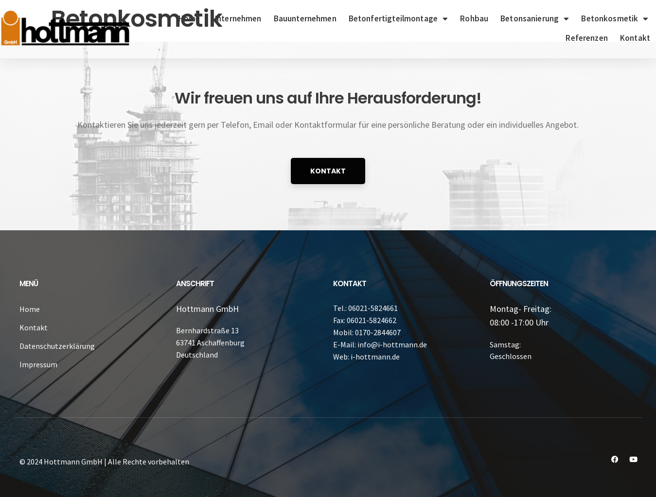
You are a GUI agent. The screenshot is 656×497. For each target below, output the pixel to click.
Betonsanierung (534, 19)
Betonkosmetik (614, 19)
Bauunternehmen (305, 18)
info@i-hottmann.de (392, 344)
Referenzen (587, 38)
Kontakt (635, 38)
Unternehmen (237, 18)
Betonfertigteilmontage (398, 19)
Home (189, 18)
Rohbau (474, 18)
